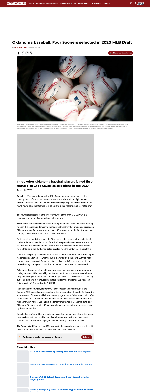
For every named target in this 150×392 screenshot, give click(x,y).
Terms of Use (76, 375)
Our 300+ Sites (102, 370)
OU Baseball (96, 3)
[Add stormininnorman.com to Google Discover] (120, 53)
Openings (52, 370)
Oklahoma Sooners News (47, 3)
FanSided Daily (125, 370)
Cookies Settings (78, 379)
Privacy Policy (54, 375)
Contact (73, 370)
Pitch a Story (22, 375)
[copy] (31, 53)
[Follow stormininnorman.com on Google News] (86, 337)
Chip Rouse (20, 47)
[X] (131, 3)
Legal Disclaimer (126, 375)
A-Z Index (52, 379)
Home (19, 354)
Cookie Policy (101, 375)
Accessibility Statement (28, 379)
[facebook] (135, 3)
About (31, 3)
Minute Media (15, 385)
